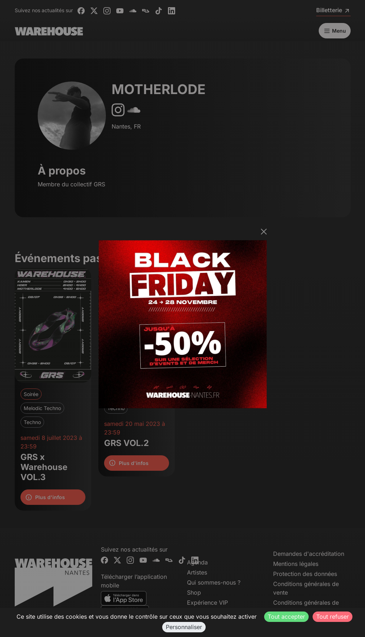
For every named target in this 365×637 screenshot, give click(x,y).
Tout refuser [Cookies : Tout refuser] (332, 616)
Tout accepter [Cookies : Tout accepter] (286, 616)
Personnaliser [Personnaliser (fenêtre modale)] (184, 627)
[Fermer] (264, 231)
